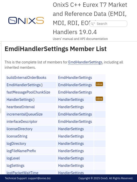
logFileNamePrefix (84, 163)
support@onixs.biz (39, 178)
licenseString (80, 148)
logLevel (76, 170)
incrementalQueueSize (88, 126)
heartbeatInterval (84, 119)
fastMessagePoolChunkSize (92, 104)
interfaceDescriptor (85, 134)
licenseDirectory (83, 141)
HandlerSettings (83, 112)
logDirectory (80, 156)
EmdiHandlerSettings (85, 74)
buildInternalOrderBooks (90, 90)
